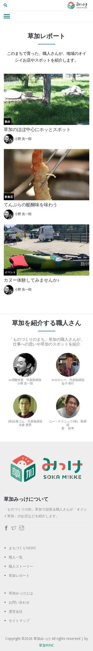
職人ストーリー (21, 566)
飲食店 (9, 197)
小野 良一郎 (23, 139)
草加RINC (46, 645)
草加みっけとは (21, 593)
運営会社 (16, 611)
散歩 (7, 121)
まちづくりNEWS (22, 548)
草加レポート (19, 575)
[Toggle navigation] (7, 16)
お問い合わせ (19, 602)
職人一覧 (16, 557)
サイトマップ (19, 620)
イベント (10, 272)
